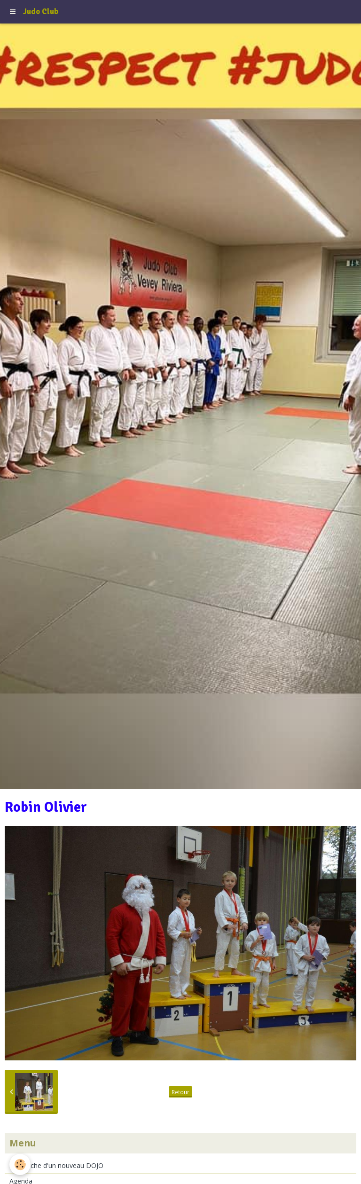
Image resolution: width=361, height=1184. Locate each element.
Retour (180, 1092)
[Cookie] (20, 1164)
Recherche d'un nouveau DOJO (56, 1165)
